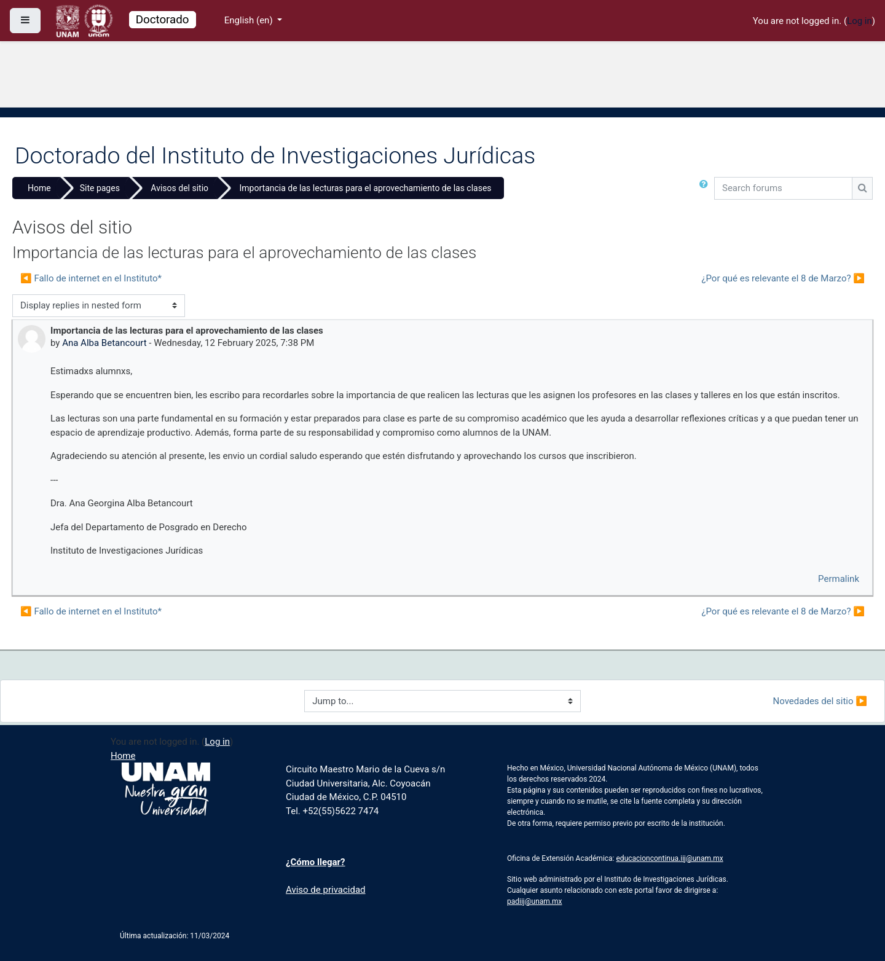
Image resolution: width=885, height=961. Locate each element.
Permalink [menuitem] (838, 578)
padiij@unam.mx (534, 901)
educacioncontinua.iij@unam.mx (669, 858)
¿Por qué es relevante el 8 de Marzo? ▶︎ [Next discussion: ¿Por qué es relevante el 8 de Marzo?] (783, 278)
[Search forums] (783, 188)
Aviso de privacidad (326, 889)
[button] (706, 190)
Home (39, 188)
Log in (859, 20)
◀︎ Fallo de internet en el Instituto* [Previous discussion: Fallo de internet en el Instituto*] (91, 278)
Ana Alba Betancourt (104, 342)
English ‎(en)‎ (249, 20)
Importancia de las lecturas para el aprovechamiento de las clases (366, 188)
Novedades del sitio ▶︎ (820, 701)
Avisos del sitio (179, 188)
